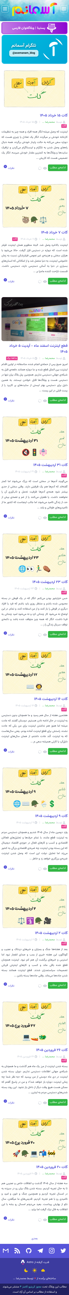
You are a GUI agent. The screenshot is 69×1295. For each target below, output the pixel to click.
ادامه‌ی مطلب (58, 167)
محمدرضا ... (19, 1278)
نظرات (10, 168)
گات (64, 126)
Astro (26, 1262)
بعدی (34, 1238)
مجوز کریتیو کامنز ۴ (30, 1287)
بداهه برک (12, 358)
